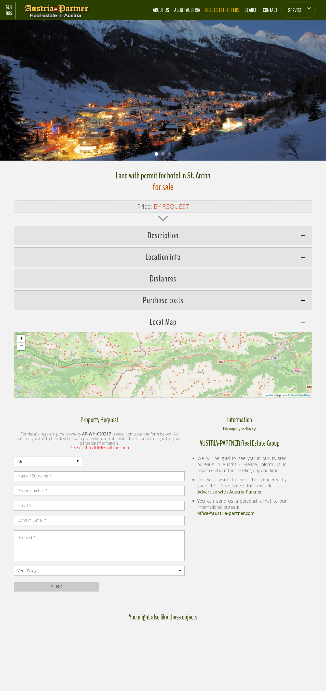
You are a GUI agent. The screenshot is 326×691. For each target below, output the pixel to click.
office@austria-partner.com (226, 513)
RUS (9, 13)
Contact (270, 10)
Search (250, 10)
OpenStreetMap (300, 395)
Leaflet (269, 395)
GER (9, 7)
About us (161, 10)
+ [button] (21, 339)
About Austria (187, 10)
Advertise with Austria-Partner (229, 492)
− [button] (21, 346)
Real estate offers (222, 10)
